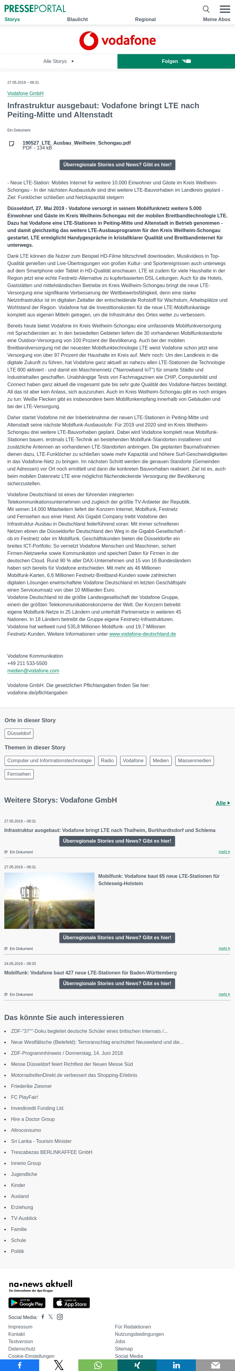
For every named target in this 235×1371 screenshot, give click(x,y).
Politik (17, 1251)
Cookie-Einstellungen (31, 1356)
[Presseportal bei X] (48, 1317)
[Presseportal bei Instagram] (58, 1316)
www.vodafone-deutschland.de (142, 634)
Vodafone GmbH (25, 93)
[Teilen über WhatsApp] (98, 1365)
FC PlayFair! (24, 1097)
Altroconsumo (26, 1130)
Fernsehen (19, 774)
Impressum (20, 1326)
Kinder (18, 1185)
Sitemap (124, 1348)
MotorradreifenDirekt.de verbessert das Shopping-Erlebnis (74, 1075)
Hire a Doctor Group (33, 1119)
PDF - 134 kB (77, 145)
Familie (19, 1229)
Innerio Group (26, 1163)
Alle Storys (58, 61)
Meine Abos (216, 19)
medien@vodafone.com (33, 670)
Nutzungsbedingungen (139, 1334)
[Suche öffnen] (206, 9)
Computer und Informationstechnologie (49, 760)
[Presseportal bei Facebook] (41, 1317)
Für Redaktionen (133, 1326)
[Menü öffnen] (224, 9)
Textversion (20, 1341)
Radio (107, 760)
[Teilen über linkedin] (176, 1365)
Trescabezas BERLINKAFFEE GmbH (51, 1152)
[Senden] (215, 1365)
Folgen (176, 61)
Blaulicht (77, 19)
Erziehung (22, 1207)
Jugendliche (24, 1174)
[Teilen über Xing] (137, 1365)
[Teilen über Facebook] (19, 1365)
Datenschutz (21, 1348)
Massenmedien (194, 760)
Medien (161, 760)
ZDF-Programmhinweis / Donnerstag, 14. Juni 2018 (67, 1053)
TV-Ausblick (24, 1218)
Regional (145, 19)
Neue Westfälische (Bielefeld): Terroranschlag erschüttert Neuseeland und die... (97, 1042)
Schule (18, 1240)
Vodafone (133, 760)
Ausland (20, 1196)
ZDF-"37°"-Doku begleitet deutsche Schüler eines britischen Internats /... (89, 1031)
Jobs (120, 1341)
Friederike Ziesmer (31, 1086)
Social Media (129, 1356)
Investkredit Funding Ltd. (38, 1108)
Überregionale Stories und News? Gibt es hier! (117, 164)
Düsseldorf (19, 733)
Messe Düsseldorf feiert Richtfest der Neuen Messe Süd (72, 1064)
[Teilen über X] (58, 1365)
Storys (12, 19)
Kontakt (16, 1334)
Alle (223, 803)
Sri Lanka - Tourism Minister (41, 1141)
